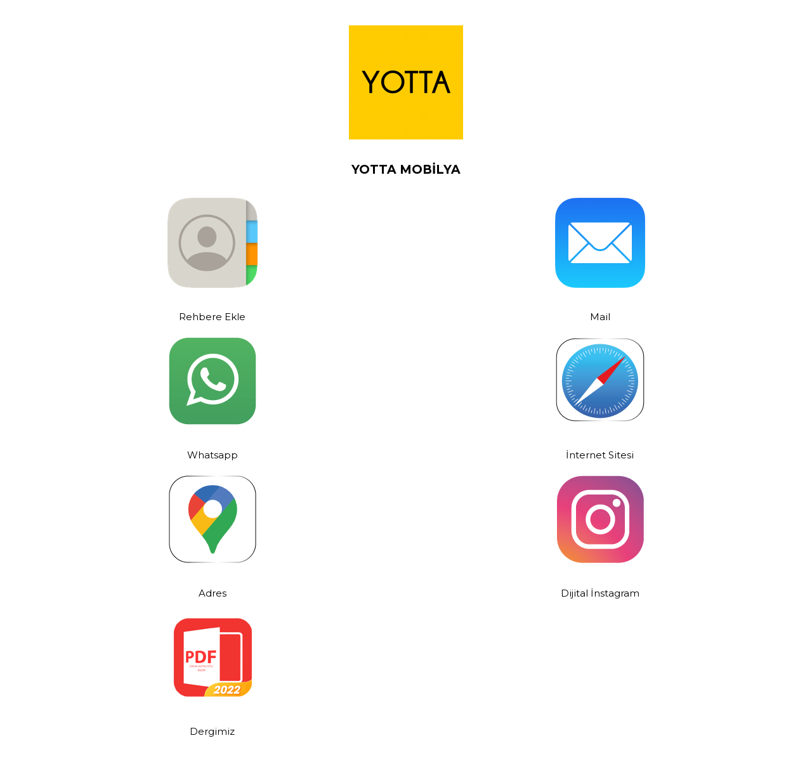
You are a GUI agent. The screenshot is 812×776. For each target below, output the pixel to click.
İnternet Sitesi (600, 455)
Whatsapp (212, 455)
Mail (600, 317)
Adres (212, 593)
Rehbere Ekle (212, 317)
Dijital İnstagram (600, 593)
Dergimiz (212, 731)
